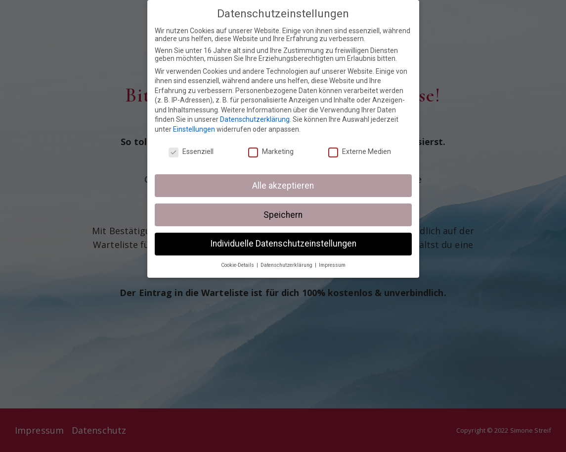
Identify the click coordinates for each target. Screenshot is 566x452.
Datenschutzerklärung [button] (287, 265)
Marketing (271, 151)
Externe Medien (359, 151)
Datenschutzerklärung (255, 119)
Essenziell (191, 151)
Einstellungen (194, 129)
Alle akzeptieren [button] (283, 185)
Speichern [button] (283, 214)
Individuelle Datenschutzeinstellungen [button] (283, 244)
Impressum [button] (332, 265)
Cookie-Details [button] (238, 265)
